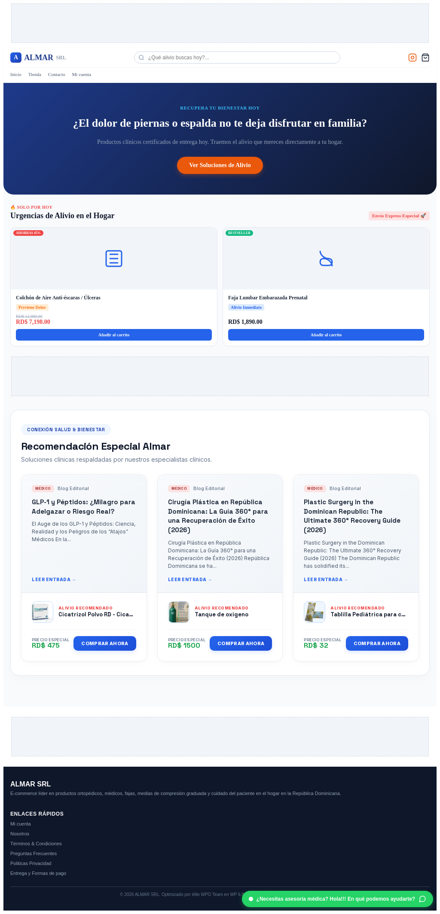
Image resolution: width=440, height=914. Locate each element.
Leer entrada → (54, 579)
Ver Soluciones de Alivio (220, 165)
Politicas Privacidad (30, 863)
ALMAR (38, 57)
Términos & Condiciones (36, 843)
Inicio (15, 74)
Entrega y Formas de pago (38, 873)
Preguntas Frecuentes (33, 853)
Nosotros (19, 833)
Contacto (56, 74)
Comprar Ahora (104, 643)
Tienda (34, 74)
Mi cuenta (81, 74)
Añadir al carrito (114, 334)
